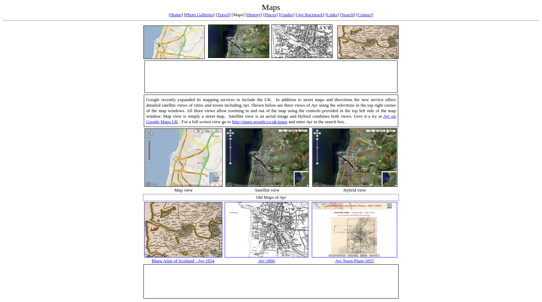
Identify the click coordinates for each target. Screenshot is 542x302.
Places (270, 14)
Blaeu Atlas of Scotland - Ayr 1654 (183, 260)
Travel (223, 14)
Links (332, 14)
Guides (286, 14)
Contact (365, 14)
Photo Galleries (199, 14)
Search (348, 14)
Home (175, 14)
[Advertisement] (271, 76)
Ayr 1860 (266, 260)
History (254, 14)
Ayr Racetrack (310, 14)
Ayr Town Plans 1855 (354, 260)
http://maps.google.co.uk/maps (259, 121)
